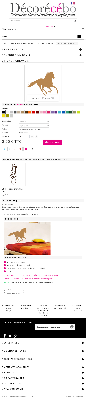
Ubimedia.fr (79, 397)
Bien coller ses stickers (16, 262)
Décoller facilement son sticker (19, 265)
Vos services (10, 343)
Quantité (5, 136)
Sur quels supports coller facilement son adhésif (26, 268)
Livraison (9, 289)
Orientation (7, 121)
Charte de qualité (13, 294)
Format (5, 125)
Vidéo (9, 271)
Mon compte (9, 29)
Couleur (5, 108)
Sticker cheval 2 (9, 189)
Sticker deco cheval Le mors (38, 190)
